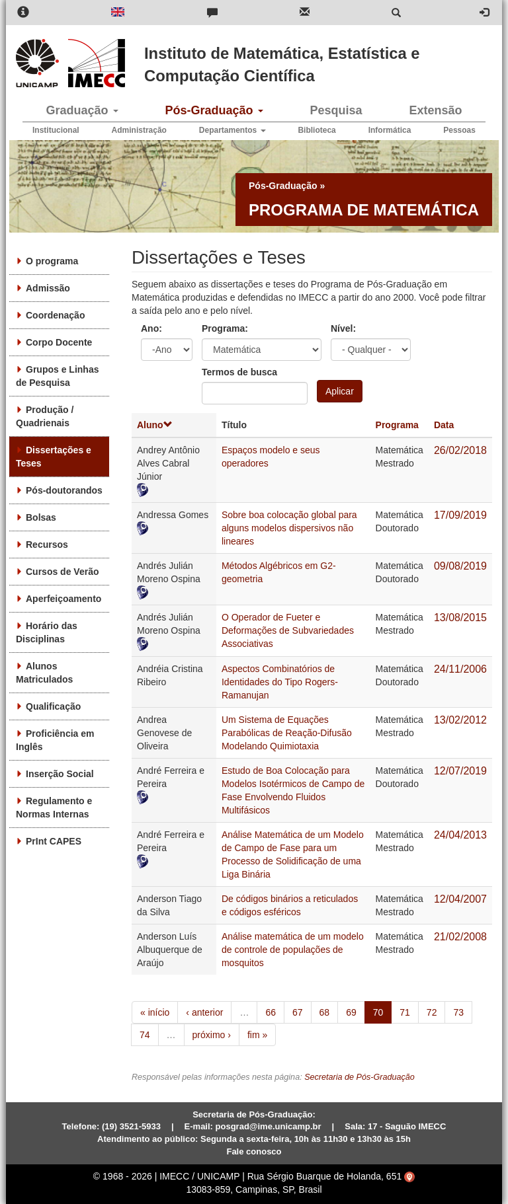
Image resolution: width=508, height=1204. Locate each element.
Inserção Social (60, 774)
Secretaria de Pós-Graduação (359, 1077)
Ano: (151, 328)
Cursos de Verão (62, 571)
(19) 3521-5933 (131, 1126)
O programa (52, 261)
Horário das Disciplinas (46, 632)
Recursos (47, 544)
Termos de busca (239, 372)
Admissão (48, 288)
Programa (397, 425)
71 (405, 1012)
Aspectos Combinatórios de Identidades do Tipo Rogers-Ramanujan (280, 681)
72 (432, 1012)
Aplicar (339, 391)
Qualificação (53, 706)
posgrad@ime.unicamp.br (268, 1126)
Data (444, 425)
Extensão (435, 110)
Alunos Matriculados (44, 673)
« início (154, 1012)
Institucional (55, 130)
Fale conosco (253, 1151)
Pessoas (459, 130)
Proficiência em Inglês (55, 740)
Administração (139, 130)
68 (324, 1012)
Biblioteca (316, 130)
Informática (389, 130)
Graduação (82, 110)
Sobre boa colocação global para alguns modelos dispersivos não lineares (289, 527)
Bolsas (41, 517)
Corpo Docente (59, 342)
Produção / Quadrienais (44, 416)
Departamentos (232, 130)
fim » (257, 1035)
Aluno (155, 425)
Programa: (225, 328)
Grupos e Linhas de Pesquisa (57, 376)
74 (145, 1035)
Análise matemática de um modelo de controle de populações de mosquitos (293, 949)
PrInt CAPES (53, 841)
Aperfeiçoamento (63, 598)
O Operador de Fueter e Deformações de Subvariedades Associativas (288, 630)
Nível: (343, 328)
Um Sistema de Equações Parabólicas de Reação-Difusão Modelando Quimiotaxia (287, 732)
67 (297, 1012)
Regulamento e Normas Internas (54, 807)
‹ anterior (204, 1012)
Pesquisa (336, 110)
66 (270, 1012)
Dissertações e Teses (53, 457)
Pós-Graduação (214, 110)
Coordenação (55, 315)
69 (351, 1012)
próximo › (211, 1035)
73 (458, 1012)
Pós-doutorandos (64, 490)
